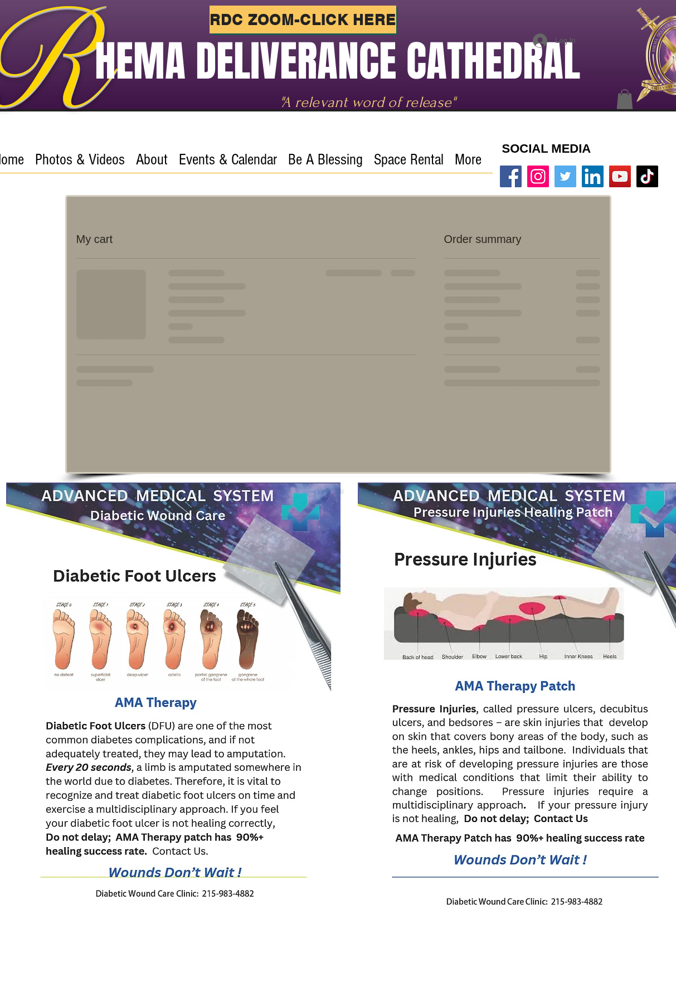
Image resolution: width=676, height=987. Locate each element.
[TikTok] (647, 176)
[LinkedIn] (593, 176)
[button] (624, 99)
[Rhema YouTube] (620, 176)
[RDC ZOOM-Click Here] (303, 19)
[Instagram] (538, 176)
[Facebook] (511, 176)
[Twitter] (565, 176)
